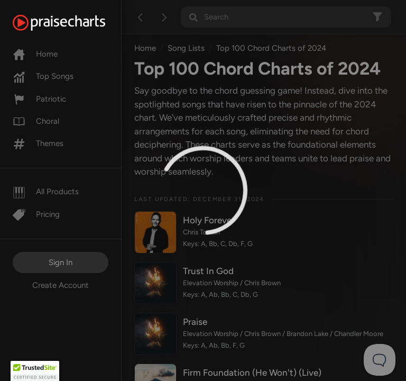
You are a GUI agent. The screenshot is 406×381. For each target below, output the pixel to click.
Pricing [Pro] (36, 214)
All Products (46, 191)
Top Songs (43, 76)
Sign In (60, 262)
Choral (36, 121)
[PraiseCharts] (72, 23)
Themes (38, 143)
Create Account (60, 285)
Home (35, 54)
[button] (35, 371)
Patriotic (39, 99)
